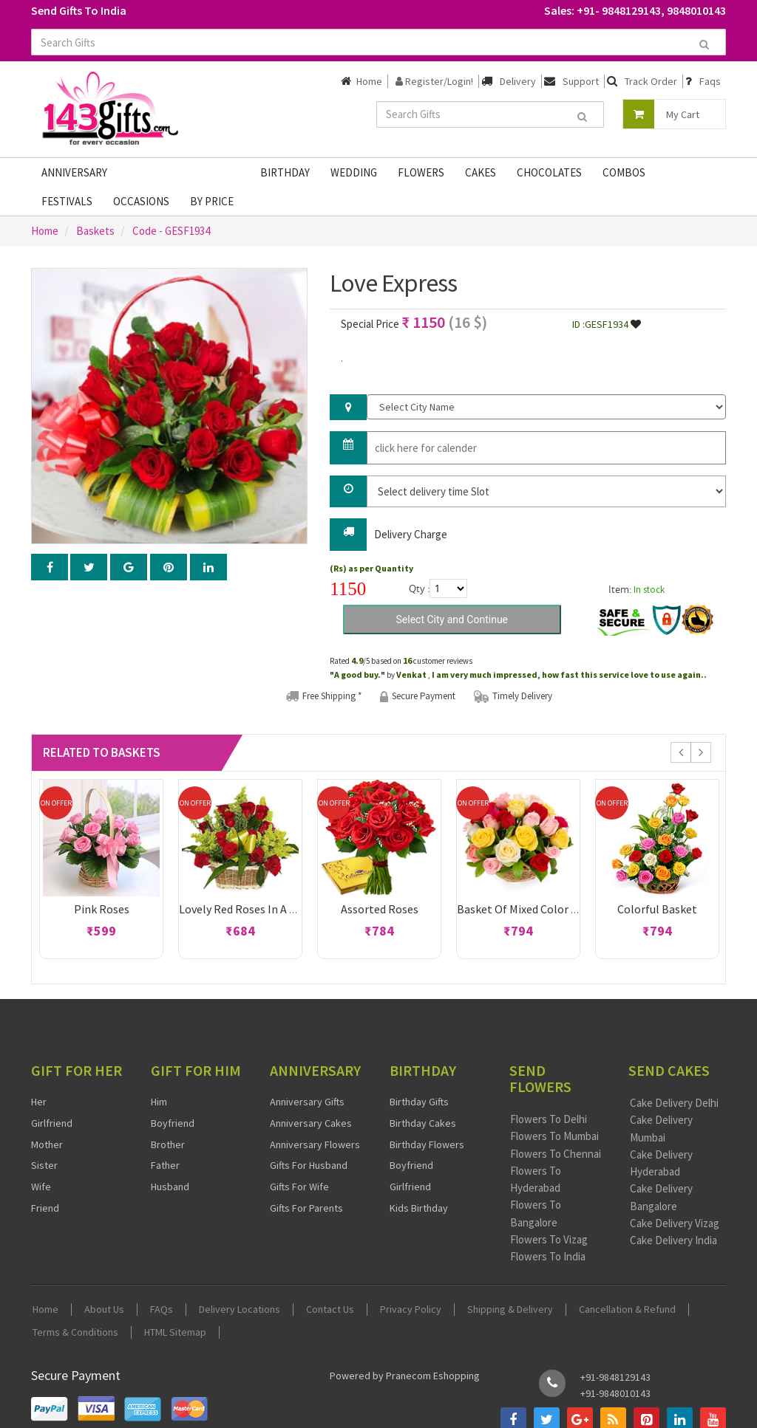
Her (39, 1101)
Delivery (518, 81)
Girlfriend (51, 1123)
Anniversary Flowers (315, 1144)
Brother (168, 1144)
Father (165, 1165)
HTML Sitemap (175, 1332)
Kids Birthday (419, 1208)
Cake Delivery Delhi (674, 1103)
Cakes (480, 172)
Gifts (226, 172)
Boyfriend (172, 1123)
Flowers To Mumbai (554, 1136)
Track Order (651, 81)
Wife (41, 1186)
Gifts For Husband (308, 1165)
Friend (45, 1208)
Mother (47, 1144)
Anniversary (74, 172)
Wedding (353, 172)
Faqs (710, 81)
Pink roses (101, 909)
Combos (623, 172)
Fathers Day (159, 172)
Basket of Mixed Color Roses (529, 909)
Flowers (421, 172)
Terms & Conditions (75, 1332)
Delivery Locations (239, 1309)
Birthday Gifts (419, 1101)
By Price (212, 201)
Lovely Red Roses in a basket (252, 909)
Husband (170, 1186)
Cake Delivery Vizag (674, 1223)
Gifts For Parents (306, 1208)
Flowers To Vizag (549, 1239)
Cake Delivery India (673, 1240)
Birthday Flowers (427, 1144)
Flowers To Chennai (555, 1154)
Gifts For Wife (299, 1186)
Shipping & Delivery (510, 1309)
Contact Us (330, 1309)
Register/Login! (434, 81)
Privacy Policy (410, 1309)
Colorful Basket (657, 909)
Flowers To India (547, 1256)
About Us (104, 1309)
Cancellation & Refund (627, 1309)
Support (581, 81)
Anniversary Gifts (307, 1101)
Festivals (66, 201)
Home (369, 81)
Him (159, 1101)
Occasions (141, 201)
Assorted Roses (379, 909)
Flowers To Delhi (548, 1119)
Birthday (285, 172)
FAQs (161, 1309)
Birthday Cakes (423, 1123)
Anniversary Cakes (311, 1123)
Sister (44, 1165)
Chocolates (549, 172)
